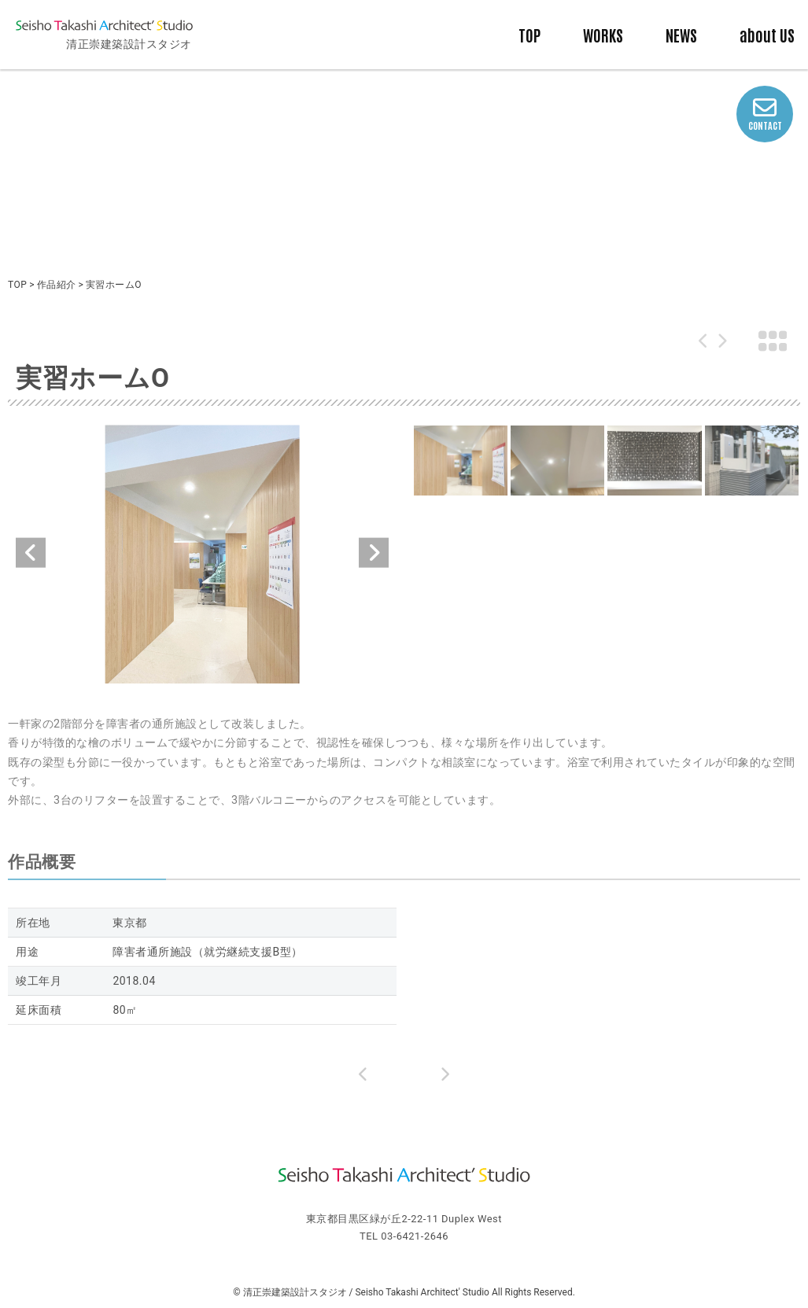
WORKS (603, 34)
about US (767, 34)
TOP (529, 34)
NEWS (681, 34)
